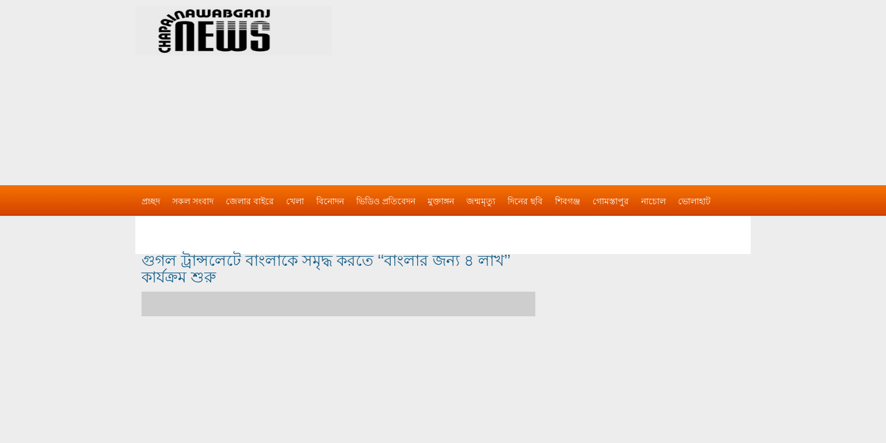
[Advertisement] (572, 86)
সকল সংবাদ (193, 201)
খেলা (295, 201)
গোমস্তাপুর (611, 201)
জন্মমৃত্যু (480, 201)
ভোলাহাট (694, 201)
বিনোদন (330, 201)
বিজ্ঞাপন (156, 226)
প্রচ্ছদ (151, 201)
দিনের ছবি (525, 201)
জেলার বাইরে (250, 201)
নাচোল (653, 201)
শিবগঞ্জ (567, 201)
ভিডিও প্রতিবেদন (385, 201)
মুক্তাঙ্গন (441, 201)
